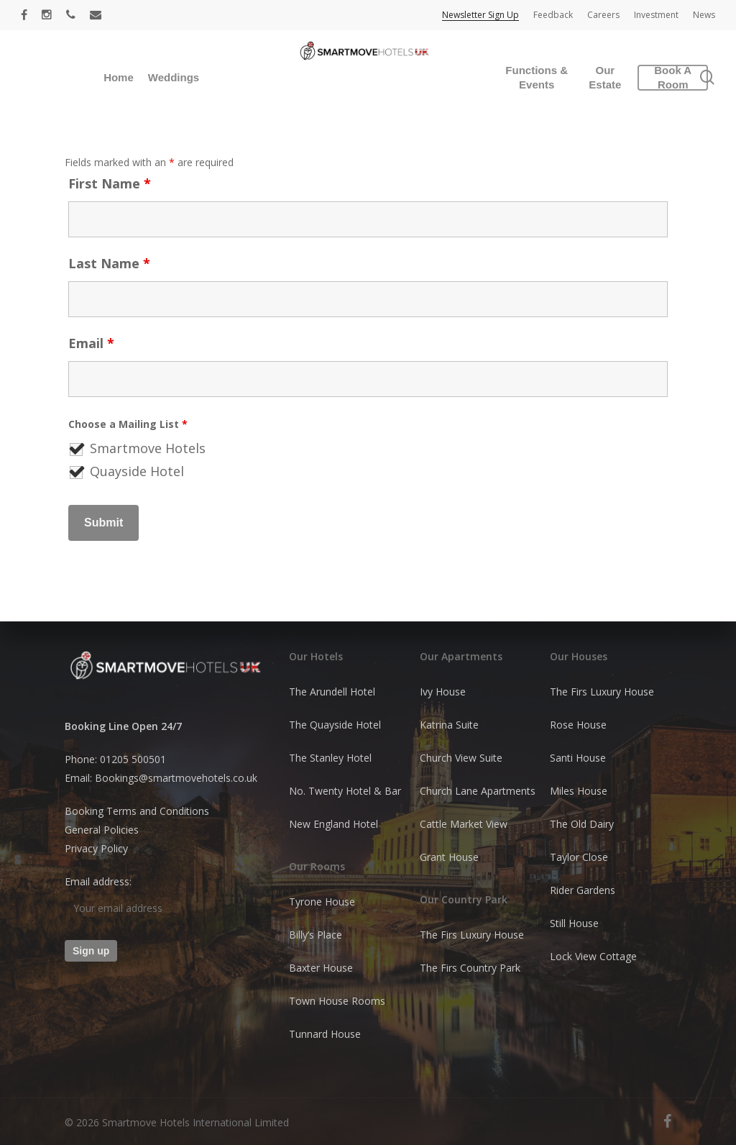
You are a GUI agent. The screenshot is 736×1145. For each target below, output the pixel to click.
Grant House (449, 857)
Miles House (578, 791)
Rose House (578, 724)
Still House (574, 923)
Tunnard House (325, 1034)
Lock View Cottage (593, 956)
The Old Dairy (582, 824)
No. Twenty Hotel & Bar (345, 791)
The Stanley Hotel (330, 758)
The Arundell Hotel (332, 691)
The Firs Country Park (470, 968)
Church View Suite (461, 758)
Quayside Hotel (137, 471)
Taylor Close (579, 857)
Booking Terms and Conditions (137, 811)
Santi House (578, 758)
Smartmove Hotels (148, 448)
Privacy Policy (96, 848)
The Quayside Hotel (335, 724)
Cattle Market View (463, 824)
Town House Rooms (337, 1001)
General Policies (102, 829)
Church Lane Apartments (477, 791)
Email (91, 343)
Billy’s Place (315, 934)
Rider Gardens (582, 890)
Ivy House (443, 691)
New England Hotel (333, 824)
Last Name (109, 263)
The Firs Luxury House (472, 934)
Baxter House (321, 968)
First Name (109, 183)
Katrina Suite (449, 724)
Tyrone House (322, 901)
